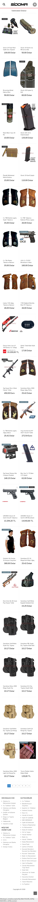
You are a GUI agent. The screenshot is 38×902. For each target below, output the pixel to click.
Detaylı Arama (7, 847)
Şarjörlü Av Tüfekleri (28, 808)
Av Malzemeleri (27, 827)
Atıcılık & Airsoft (27, 815)
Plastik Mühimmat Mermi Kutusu (8, 176)
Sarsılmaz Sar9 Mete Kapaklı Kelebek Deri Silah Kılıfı (27, 603)
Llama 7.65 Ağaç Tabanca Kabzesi (8, 304)
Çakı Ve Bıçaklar (27, 863)
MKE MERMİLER (27, 820)
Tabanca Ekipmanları (29, 825)
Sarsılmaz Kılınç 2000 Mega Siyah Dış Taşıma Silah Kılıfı (10, 688)
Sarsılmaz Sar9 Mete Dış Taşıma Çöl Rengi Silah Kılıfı (10, 730)
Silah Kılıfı (25, 870)
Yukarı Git (35, 893)
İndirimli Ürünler (27, 810)
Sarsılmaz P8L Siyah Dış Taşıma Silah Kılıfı (27, 644)
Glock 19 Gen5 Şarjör (27, 175)
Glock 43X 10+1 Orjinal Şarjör (26, 134)
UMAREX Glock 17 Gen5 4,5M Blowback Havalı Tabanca (27, 518)
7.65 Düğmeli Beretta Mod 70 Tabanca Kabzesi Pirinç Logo (27, 305)
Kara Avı (24, 813)
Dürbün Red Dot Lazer (29, 858)
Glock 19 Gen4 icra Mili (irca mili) (27, 49)
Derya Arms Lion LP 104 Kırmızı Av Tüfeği (10, 347)
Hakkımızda (6, 821)
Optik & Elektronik (28, 823)
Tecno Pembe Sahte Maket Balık (27, 772)
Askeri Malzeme (27, 882)
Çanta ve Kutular (27, 847)
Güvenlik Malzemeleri (29, 879)
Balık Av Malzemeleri (29, 856)
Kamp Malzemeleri (28, 842)
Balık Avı (25, 837)
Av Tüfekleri (26, 801)
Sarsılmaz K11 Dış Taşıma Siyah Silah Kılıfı (27, 688)
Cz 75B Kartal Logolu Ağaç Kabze (10, 432)
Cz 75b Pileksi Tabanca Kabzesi (8, 261)
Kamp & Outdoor (27, 830)
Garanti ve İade (8, 824)
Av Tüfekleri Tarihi (9, 806)
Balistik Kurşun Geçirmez (27, 805)
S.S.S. (5, 840)
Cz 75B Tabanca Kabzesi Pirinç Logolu (27, 219)
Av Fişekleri (25, 884)
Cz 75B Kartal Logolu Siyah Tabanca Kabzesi (10, 220)
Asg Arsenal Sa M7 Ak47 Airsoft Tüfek (27, 432)
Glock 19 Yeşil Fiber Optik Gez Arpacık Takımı (9, 50)
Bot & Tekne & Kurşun (29, 861)
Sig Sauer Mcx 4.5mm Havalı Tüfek (10, 389)
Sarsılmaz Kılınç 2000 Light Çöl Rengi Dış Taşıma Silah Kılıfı (10, 773)
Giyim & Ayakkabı (27, 818)
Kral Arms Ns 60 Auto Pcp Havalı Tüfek (10, 602)
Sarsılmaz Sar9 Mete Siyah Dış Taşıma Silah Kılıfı (9, 645)
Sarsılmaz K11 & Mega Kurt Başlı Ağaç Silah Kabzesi (27, 560)
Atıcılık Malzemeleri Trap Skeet (28, 867)
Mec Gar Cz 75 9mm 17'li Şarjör (27, 474)
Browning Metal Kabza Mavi (8, 91)
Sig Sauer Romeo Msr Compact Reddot (10, 474)
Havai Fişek (25, 844)
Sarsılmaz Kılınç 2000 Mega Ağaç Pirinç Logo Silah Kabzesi (27, 390)
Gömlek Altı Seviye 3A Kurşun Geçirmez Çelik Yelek (9, 560)
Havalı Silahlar (27, 835)
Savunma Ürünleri (28, 877)
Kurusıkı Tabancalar (28, 854)
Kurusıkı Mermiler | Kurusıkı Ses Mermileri (29, 850)
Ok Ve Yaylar (26, 832)
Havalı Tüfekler (27, 839)
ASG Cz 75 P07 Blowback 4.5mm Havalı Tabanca (26, 262)
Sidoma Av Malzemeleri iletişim (9, 802)
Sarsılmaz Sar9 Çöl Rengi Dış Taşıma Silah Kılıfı (27, 730)
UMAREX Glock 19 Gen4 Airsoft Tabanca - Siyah (10, 518)
